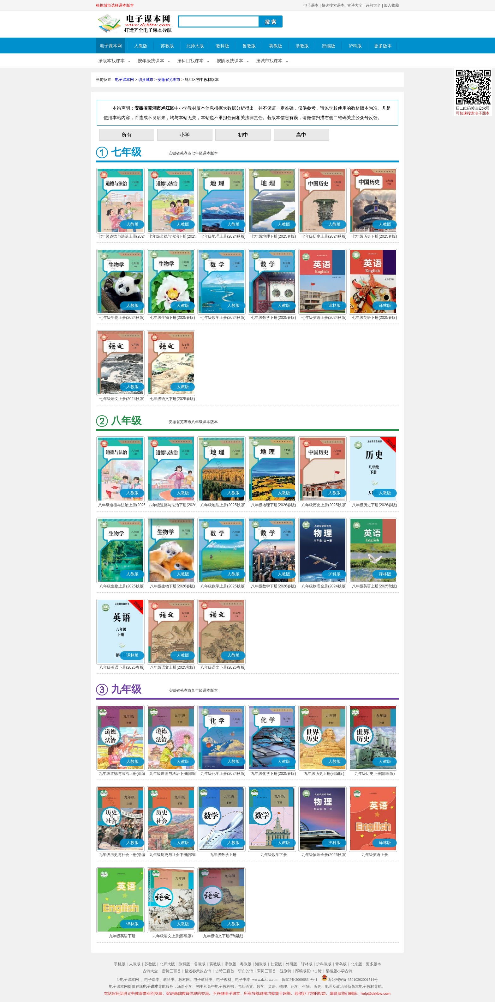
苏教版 (167, 46)
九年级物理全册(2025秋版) (324, 855)
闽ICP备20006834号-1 (300, 979)
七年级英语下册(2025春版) (374, 317)
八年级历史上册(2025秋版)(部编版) (324, 505)
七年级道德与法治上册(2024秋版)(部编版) (122, 237)
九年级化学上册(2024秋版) (223, 773)
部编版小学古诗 (339, 971)
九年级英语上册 (374, 855)
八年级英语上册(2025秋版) (374, 586)
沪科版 (355, 46)
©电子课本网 (128, 979)
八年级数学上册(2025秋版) (223, 586)
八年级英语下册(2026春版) (122, 667)
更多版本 (383, 46)
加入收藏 (391, 5)
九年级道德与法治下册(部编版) (172, 774)
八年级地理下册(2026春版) (273, 505)
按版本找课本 (111, 60)
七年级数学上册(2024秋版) (223, 317)
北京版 (356, 964)
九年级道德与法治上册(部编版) (122, 774)
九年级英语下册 (122, 936)
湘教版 (260, 964)
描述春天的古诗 (198, 971)
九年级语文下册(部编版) (223, 936)
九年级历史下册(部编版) (375, 773)
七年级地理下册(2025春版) (273, 236)
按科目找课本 (190, 60)
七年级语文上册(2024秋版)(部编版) (122, 399)
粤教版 (245, 964)
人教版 (140, 46)
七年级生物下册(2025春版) (172, 317)
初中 (243, 134)
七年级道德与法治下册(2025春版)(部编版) (172, 237)
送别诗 (285, 971)
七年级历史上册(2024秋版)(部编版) (324, 237)
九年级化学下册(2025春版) (273, 773)
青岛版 (341, 964)
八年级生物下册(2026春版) (172, 586)
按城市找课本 (269, 60)
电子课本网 (111, 46)
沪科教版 (323, 964)
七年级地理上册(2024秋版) (223, 236)
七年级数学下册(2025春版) (273, 317)
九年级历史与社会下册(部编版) (172, 855)
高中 (301, 134)
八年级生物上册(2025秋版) (122, 586)
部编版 (328, 46)
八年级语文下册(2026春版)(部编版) (223, 668)
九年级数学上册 (223, 855)
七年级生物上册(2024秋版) (122, 317)
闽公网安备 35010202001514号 (349, 979)
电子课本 (311, 5)
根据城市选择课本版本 (115, 5)
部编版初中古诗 (308, 971)
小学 (185, 134)
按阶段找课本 (230, 60)
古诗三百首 (224, 971)
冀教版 (275, 46)
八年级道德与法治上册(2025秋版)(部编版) (122, 505)
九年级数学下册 (273, 855)
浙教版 (302, 46)
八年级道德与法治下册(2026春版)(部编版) (172, 505)
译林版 (307, 964)
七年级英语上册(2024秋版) (324, 317)
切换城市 (145, 79)
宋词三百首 (266, 971)
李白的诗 (245, 971)
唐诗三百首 (171, 971)
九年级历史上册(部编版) (324, 773)
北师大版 (195, 46)
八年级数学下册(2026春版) (273, 586)
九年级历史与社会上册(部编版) (122, 855)
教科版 (222, 46)
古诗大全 (354, 5)
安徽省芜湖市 (169, 79)
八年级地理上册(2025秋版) (223, 505)
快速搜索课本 (333, 5)
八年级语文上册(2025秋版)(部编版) (172, 668)
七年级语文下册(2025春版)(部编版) (172, 399)
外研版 (291, 964)
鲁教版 (249, 46)
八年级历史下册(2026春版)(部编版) (374, 505)
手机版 (119, 964)
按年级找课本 (151, 60)
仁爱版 (276, 964)
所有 (127, 134)
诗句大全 (373, 5)
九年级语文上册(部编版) (172, 936)
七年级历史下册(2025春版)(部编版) (374, 237)
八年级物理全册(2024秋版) (324, 586)
